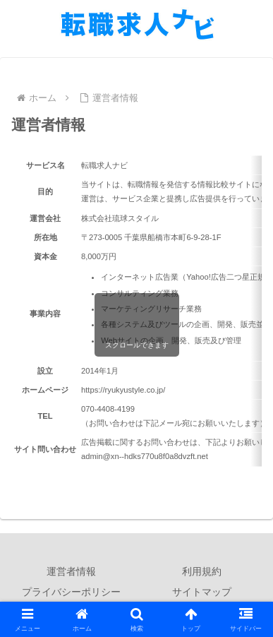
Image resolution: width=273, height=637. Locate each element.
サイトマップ (201, 591)
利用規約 (202, 571)
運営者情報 (71, 571)
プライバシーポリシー (71, 591)
